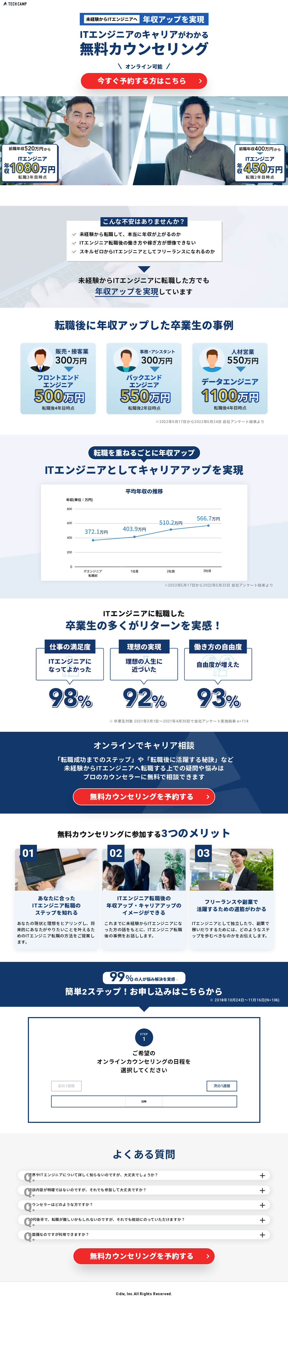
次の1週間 (222, 1087)
